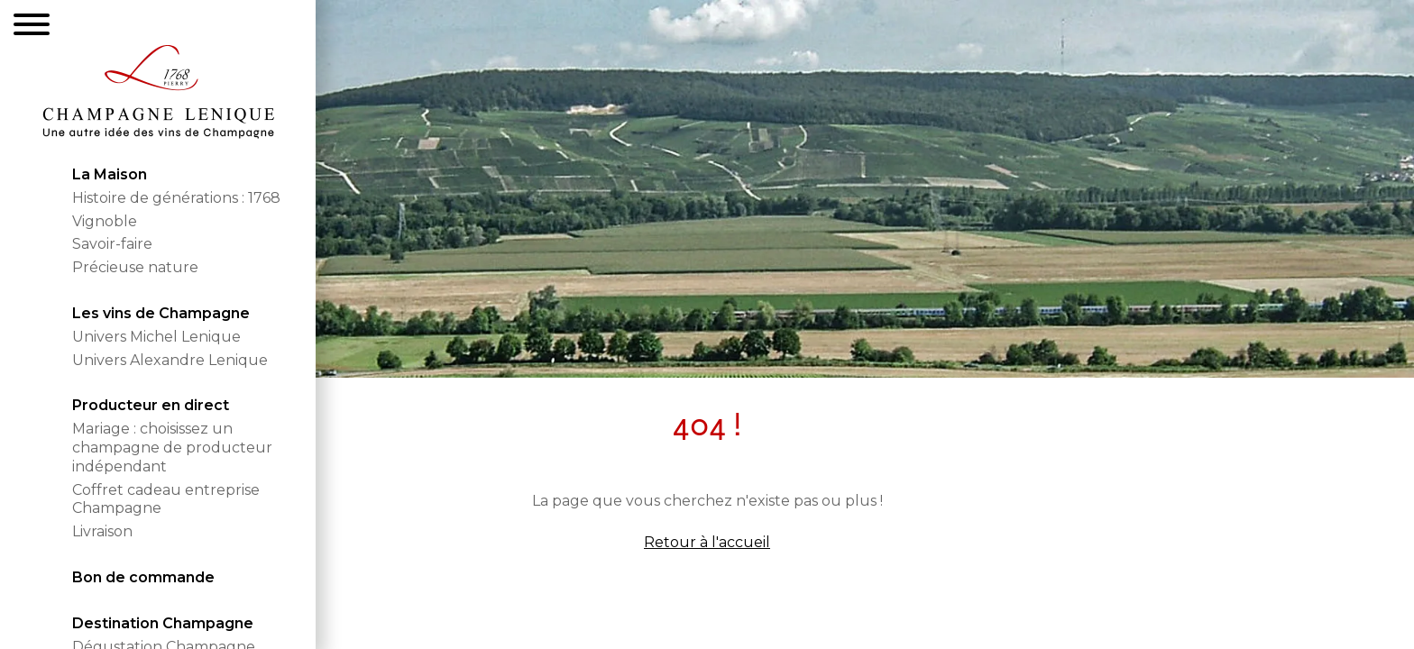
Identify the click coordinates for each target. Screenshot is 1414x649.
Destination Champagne (162, 623)
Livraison (102, 531)
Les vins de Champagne (161, 313)
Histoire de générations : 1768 (176, 197)
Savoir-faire (112, 243)
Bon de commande (143, 577)
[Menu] (31, 27)
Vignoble (104, 221)
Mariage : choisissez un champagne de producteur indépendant (172, 447)
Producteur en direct (150, 405)
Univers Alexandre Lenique (170, 360)
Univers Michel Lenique (156, 336)
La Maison (109, 174)
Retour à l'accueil (707, 542)
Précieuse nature (135, 267)
